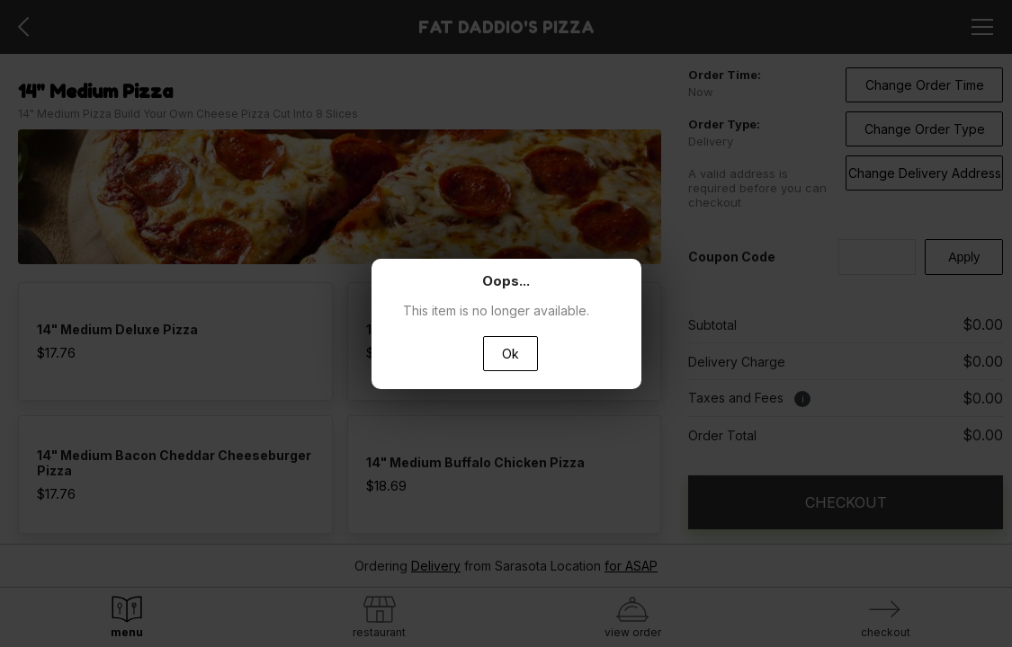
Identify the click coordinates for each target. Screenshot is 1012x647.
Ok (510, 353)
